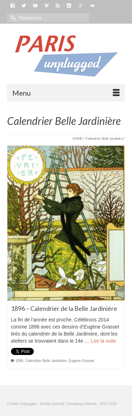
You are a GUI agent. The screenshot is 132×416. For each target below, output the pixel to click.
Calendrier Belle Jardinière (46, 361)
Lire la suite (103, 341)
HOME (77, 138)
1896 (19, 361)
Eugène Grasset (81, 361)
